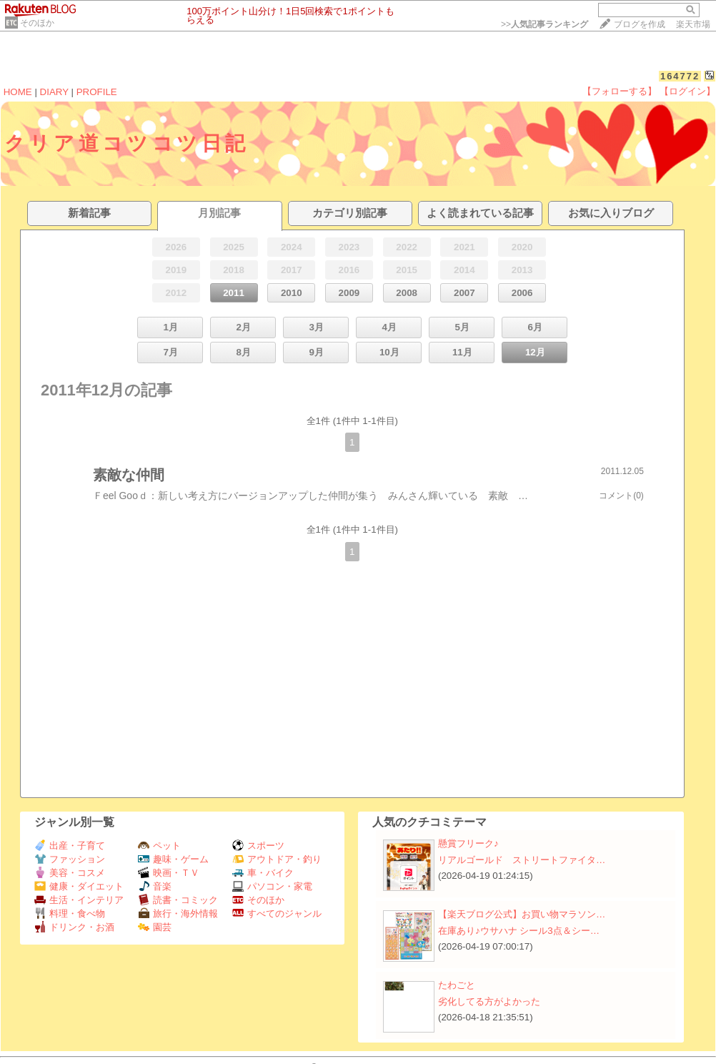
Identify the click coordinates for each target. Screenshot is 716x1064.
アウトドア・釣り (277, 859)
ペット (159, 845)
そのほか (37, 23)
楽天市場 (693, 24)
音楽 (154, 886)
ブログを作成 (639, 24)
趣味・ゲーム (173, 859)
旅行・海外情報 (178, 913)
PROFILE (96, 92)
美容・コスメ (69, 872)
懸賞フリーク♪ (468, 843)
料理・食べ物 (69, 913)
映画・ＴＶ (168, 872)
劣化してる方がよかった (489, 1001)
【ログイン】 (687, 91)
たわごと (456, 985)
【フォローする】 (619, 91)
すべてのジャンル (277, 913)
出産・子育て (69, 845)
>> (544, 24)
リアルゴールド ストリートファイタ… (521, 859)
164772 (680, 76)
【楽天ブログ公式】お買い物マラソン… (521, 914)
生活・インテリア (79, 900)
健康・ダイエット (79, 886)
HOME (18, 92)
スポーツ (258, 845)
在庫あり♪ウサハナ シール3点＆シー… (519, 930)
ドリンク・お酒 (74, 927)
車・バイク (263, 872)
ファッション (69, 859)
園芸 (154, 927)
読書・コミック (178, 900)
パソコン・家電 (272, 886)
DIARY (54, 92)
